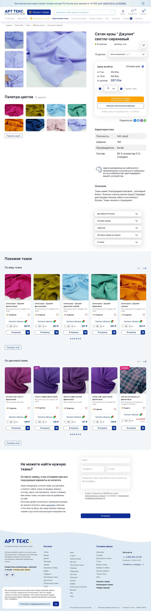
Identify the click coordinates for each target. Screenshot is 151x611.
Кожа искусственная (78, 587)
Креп (72, 552)
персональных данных (95, 496)
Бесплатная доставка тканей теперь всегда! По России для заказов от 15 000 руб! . (70, 3)
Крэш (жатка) (39, 25)
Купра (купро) (75, 559)
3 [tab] (74, 338)
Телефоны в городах (132, 564)
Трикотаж (74, 577)
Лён (71, 593)
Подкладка (74, 571)
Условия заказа (104, 221)
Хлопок (73, 581)
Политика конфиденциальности (108, 607)
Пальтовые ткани (77, 565)
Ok (56, 604)
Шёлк (46, 586)
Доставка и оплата (103, 558)
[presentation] (99, 506)
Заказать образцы (16, 321)
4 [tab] (76, 338)
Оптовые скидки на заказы (108, 235)
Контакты (139, 18)
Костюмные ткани (51, 577)
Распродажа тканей (41, 18)
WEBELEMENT (141, 607)
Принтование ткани (60, 18)
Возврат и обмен (96, 18)
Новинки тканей (103, 581)
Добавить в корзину (120, 99)
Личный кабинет (102, 571)
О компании (9, 18)
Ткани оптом (22, 18)
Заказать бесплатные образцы (120, 106)
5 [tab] (78, 338)
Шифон (73, 584)
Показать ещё (14, 136)
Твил (72, 596)
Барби (46, 571)
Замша (46, 565)
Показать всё (13, 347)
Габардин (47, 574)
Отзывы (127, 18)
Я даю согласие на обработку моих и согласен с (107, 495)
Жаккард (47, 561)
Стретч (73, 556)
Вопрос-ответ (101, 565)
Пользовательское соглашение (80, 607)
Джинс (46, 558)
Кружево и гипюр (50, 568)
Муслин (73, 562)
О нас (98, 561)
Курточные (48, 580)
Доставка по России (106, 214)
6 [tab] (80, 338)
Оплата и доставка (78, 18)
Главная (9, 25)
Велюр (46, 555)
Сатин (28, 25)
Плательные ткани (51, 583)
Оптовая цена (135, 66)
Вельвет (73, 590)
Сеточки (73, 574)
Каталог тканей (39, 12)
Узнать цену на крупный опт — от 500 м (120, 111)
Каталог (48, 546)
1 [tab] (70, 338)
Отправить (105, 516)
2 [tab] (72, 338)
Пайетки (73, 568)
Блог (107, 18)
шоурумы (50, 505)
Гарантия (101, 228)
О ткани (100, 242)
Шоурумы (116, 18)
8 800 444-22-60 (134, 557)
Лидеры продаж (103, 588)
